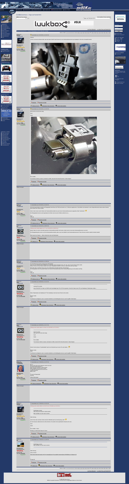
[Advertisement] (6, 127)
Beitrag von (19, 34)
